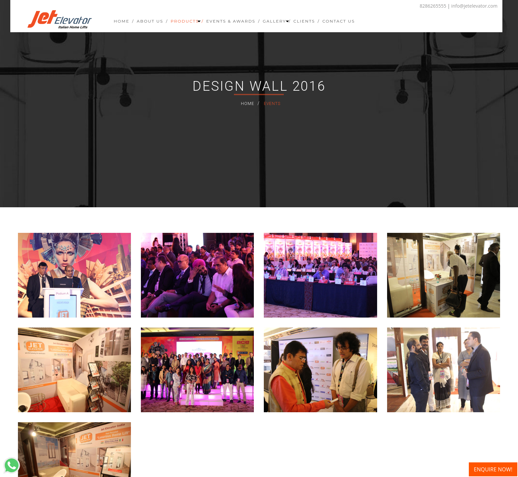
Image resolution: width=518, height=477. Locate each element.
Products (187, 21)
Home (121, 21)
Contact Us (338, 21)
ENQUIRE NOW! (493, 469)
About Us (150, 21)
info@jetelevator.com (474, 6)
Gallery (277, 21)
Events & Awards (231, 21)
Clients (304, 21)
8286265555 (433, 6)
